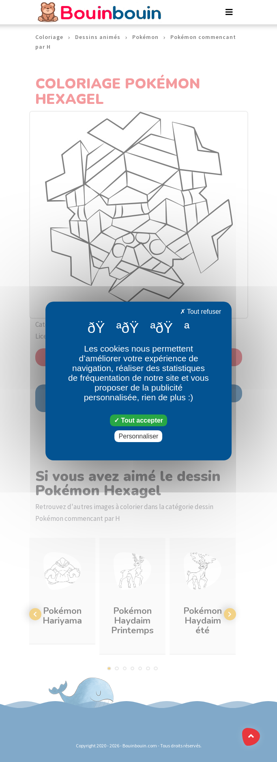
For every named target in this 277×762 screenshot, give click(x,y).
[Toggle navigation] (229, 12)
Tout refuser (200, 311)
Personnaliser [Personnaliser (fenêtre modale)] (139, 436)
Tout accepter (138, 420)
